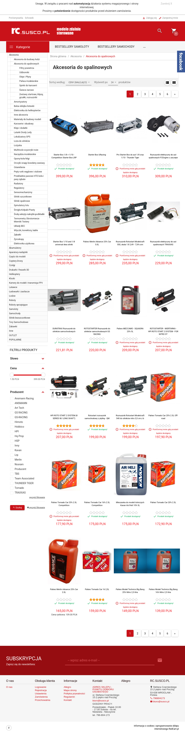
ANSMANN (21, 403)
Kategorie (19, 47)
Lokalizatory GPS (22, 136)
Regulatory (19, 188)
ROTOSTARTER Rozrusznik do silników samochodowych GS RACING (97, 331)
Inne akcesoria (21, 115)
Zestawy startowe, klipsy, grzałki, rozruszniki (31, 96)
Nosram (19, 464)
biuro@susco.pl (100, 700)
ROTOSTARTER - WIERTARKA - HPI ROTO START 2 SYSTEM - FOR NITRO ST (163, 331)
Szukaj (17, 507)
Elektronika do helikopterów (27, 110)
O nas (9, 687)
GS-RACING (21, 417)
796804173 (157, 698)
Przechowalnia (42, 700)
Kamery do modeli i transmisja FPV (26, 283)
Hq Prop (19, 436)
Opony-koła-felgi (21, 158)
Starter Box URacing (97, 155)
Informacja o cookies (144, 726)
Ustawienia (40, 693)
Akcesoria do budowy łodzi (27, 59)
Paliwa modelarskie (28, 81)
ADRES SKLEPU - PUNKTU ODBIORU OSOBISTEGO (103, 689)
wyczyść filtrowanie (37, 497)
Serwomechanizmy (23, 192)
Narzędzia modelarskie (25, 154)
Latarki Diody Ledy (23, 132)
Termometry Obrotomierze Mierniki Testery (26, 220)
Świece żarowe (26, 90)
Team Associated (24, 478)
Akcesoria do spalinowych (26, 63)
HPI (17, 431)
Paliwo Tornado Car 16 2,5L (97, 589)
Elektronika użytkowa (24, 243)
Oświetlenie (19, 167)
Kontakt (68, 700)
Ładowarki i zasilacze (19, 291)
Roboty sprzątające (18, 305)
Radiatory (18, 183)
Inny (17, 445)
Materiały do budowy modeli (27, 119)
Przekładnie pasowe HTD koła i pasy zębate (29, 177)
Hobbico (19, 426)
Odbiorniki (24, 72)
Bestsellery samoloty (72, 46)
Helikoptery (14, 274)
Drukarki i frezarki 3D (19, 270)
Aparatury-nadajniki (18, 252)
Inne (11, 331)
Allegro (67, 687)
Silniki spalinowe (22, 201)
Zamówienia (41, 696)
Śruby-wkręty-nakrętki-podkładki (29, 214)
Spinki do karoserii (28, 85)
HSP (17, 440)
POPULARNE (15, 339)
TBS (17, 473)
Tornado (19, 487)
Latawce (13, 287)
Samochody (14, 313)
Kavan (18, 450)
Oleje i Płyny (25, 77)
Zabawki (13, 326)
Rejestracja (41, 690)
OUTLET (13, 335)
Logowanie (40, 687)
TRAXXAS (20, 492)
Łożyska (18, 145)
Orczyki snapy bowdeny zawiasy (29, 163)
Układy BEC (19, 226)
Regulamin (69, 696)
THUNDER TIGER (24, 483)
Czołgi (12, 265)
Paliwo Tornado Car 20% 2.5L (163, 502)
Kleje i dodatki (20, 128)
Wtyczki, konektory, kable (26, 230)
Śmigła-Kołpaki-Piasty (24, 210)
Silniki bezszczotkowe (19, 318)
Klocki (12, 278)
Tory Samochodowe (18, 322)
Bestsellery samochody (116, 46)
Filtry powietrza (26, 68)
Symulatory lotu (21, 205)
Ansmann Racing (24, 398)
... (144, 46)
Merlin (18, 459)
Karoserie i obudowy (23, 123)
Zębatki (17, 234)
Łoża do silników (22, 141)
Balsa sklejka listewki (24, 106)
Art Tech (19, 407)
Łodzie (12, 296)
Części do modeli (17, 256)
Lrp (16, 454)
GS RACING (21, 412)
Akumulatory (15, 248)
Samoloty (13, 309)
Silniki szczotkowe (23, 196)
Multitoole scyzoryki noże (26, 150)
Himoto (19, 422)
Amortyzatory (20, 102)
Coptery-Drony (16, 261)
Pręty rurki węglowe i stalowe (28, 171)
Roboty (12, 300)
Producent (20, 469)
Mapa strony (70, 690)
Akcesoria (14, 55)
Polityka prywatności (74, 693)
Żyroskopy (19, 239)
